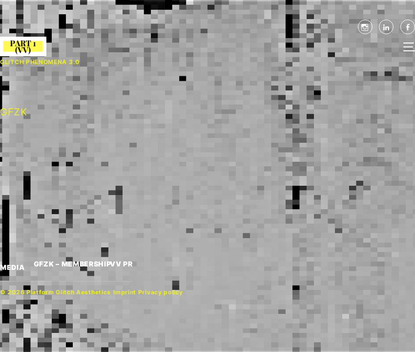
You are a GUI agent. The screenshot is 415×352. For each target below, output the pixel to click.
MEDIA (12, 267)
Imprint (124, 292)
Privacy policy (160, 292)
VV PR (121, 264)
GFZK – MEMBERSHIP (72, 264)
